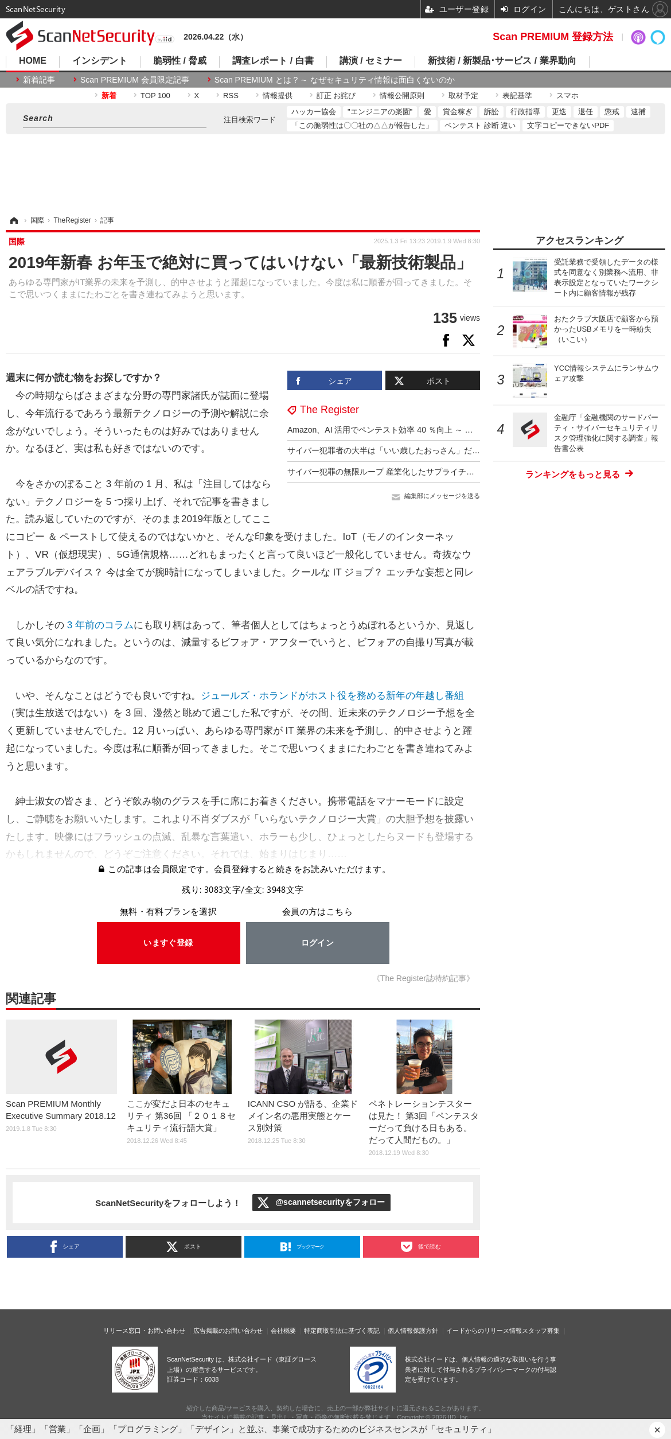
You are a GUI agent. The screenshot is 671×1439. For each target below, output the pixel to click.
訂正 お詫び (336, 95)
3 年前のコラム (99, 625)
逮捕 (638, 111)
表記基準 (517, 95)
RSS (231, 95)
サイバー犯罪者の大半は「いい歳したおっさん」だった (387, 450)
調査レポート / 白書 (272, 60)
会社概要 (283, 1330)
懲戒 (611, 111)
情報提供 (277, 95)
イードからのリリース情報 (484, 1330)
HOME (32, 60)
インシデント (99, 60)
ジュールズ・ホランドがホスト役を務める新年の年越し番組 (332, 695)
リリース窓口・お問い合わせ (144, 1330)
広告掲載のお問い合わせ (228, 1330)
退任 (585, 111)
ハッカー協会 (313, 111)
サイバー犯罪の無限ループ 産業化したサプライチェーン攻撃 (396, 471)
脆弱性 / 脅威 (179, 60)
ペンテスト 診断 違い (480, 125)
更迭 (559, 111)
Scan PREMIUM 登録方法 (553, 36)
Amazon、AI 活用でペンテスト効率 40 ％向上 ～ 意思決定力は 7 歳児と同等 (424, 429)
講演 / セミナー (371, 60)
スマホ (567, 95)
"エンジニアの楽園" (380, 111)
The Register (329, 409)
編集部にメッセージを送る (442, 495)
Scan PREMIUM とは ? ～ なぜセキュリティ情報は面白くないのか (334, 79)
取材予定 (463, 95)
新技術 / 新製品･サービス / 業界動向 (502, 60)
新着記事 (39, 79)
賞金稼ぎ (458, 111)
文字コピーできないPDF (568, 125)
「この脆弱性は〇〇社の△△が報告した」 (362, 125)
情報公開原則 (402, 95)
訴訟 (491, 111)
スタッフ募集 (541, 1330)
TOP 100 (155, 95)
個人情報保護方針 (413, 1330)
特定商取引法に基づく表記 (342, 1330)
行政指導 (525, 111)
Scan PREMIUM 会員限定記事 (134, 79)
